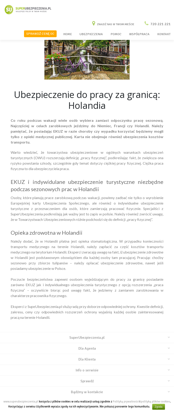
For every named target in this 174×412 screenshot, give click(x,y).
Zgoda (158, 406)
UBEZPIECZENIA (91, 34)
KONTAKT (164, 34)
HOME (67, 34)
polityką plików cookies (155, 401)
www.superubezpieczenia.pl (20, 401)
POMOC (116, 34)
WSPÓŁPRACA (139, 34)
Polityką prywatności (126, 401)
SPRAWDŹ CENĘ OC (40, 34)
